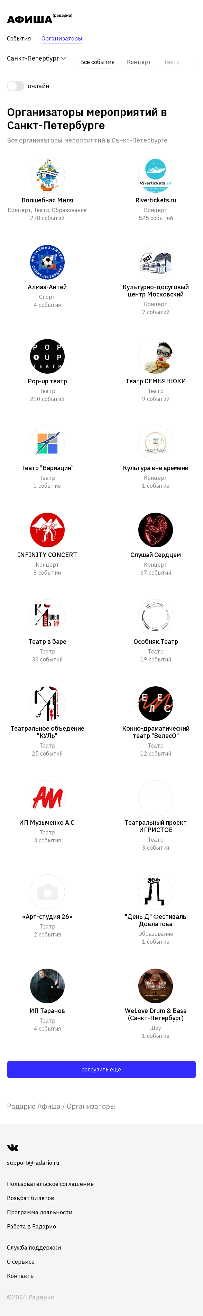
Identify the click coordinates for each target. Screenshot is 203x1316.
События (20, 39)
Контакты (22, 1270)
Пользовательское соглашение (53, 1178)
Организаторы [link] (91, 1100)
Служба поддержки (36, 1242)
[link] (34, 1100)
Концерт (138, 59)
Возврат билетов (33, 1192)
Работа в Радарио (34, 1221)
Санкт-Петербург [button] (37, 59)
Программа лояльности (42, 1206)
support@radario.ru (35, 1157)
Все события (96, 59)
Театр (171, 59)
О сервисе (22, 1256)
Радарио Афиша (34, 1100)
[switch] (101, 80)
